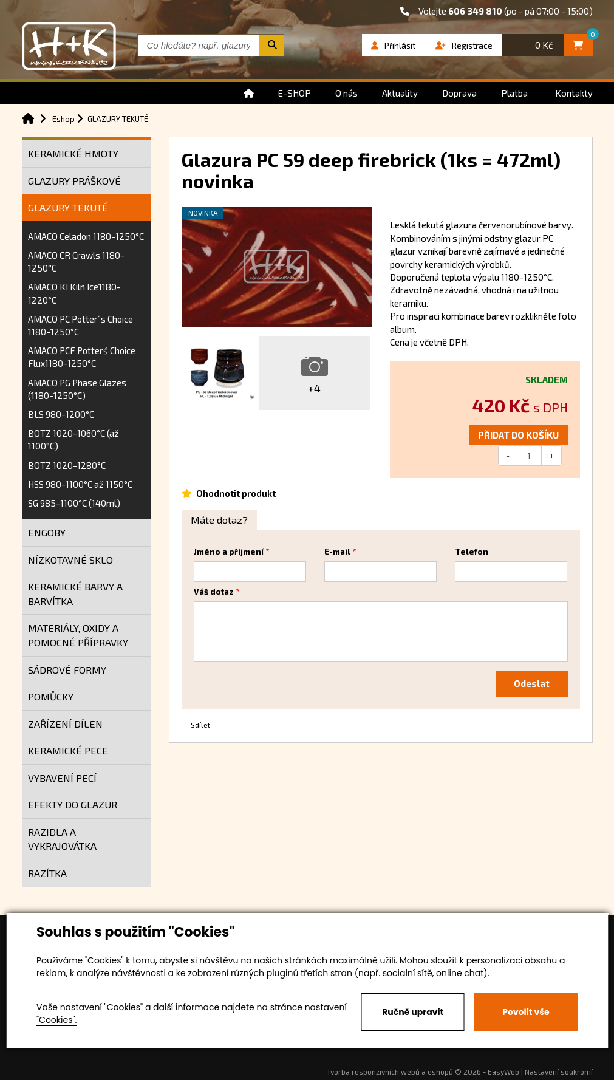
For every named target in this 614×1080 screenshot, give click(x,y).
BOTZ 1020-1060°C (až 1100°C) (73, 439)
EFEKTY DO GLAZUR (72, 804)
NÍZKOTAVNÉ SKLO (70, 560)
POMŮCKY (50, 696)
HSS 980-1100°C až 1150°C (80, 484)
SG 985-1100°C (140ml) (74, 502)
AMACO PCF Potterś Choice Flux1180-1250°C (81, 357)
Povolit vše (525, 1012)
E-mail (337, 551)
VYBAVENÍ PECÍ (62, 778)
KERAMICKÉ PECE (68, 750)
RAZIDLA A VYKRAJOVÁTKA (62, 839)
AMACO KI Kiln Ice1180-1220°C (74, 293)
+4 (314, 388)
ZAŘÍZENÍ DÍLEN (65, 724)
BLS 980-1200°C (61, 414)
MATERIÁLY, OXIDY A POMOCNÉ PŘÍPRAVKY (78, 635)
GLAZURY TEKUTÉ (68, 207)
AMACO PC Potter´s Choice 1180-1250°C (80, 325)
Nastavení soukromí (559, 1071)
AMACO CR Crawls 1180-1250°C (76, 261)
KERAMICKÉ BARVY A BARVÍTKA (75, 594)
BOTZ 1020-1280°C (67, 465)
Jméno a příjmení (229, 551)
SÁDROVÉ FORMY (67, 669)
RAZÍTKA (47, 873)
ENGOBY (47, 532)
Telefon (471, 551)
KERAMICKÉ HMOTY (73, 153)
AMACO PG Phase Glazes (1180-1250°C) (77, 389)
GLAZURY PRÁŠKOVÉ (74, 180)
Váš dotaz (214, 591)
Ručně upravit (412, 1012)
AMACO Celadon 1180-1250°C (86, 236)
